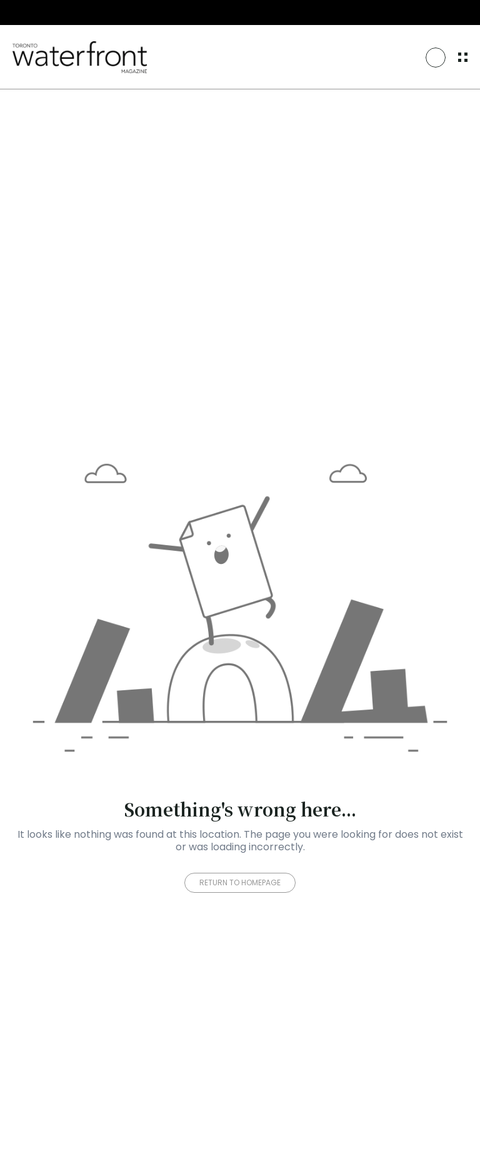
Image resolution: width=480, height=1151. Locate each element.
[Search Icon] (436, 58)
